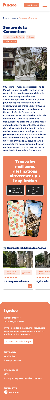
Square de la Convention (28, 18)
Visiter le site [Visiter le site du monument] (10, 41)
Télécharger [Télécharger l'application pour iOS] (31, 5)
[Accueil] (10, 5)
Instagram (11, 392)
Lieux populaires (9, 18)
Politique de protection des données (23, 378)
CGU (6, 374)
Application (10, 356)
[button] (15, 190)
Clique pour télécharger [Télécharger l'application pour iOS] (18, 341)
